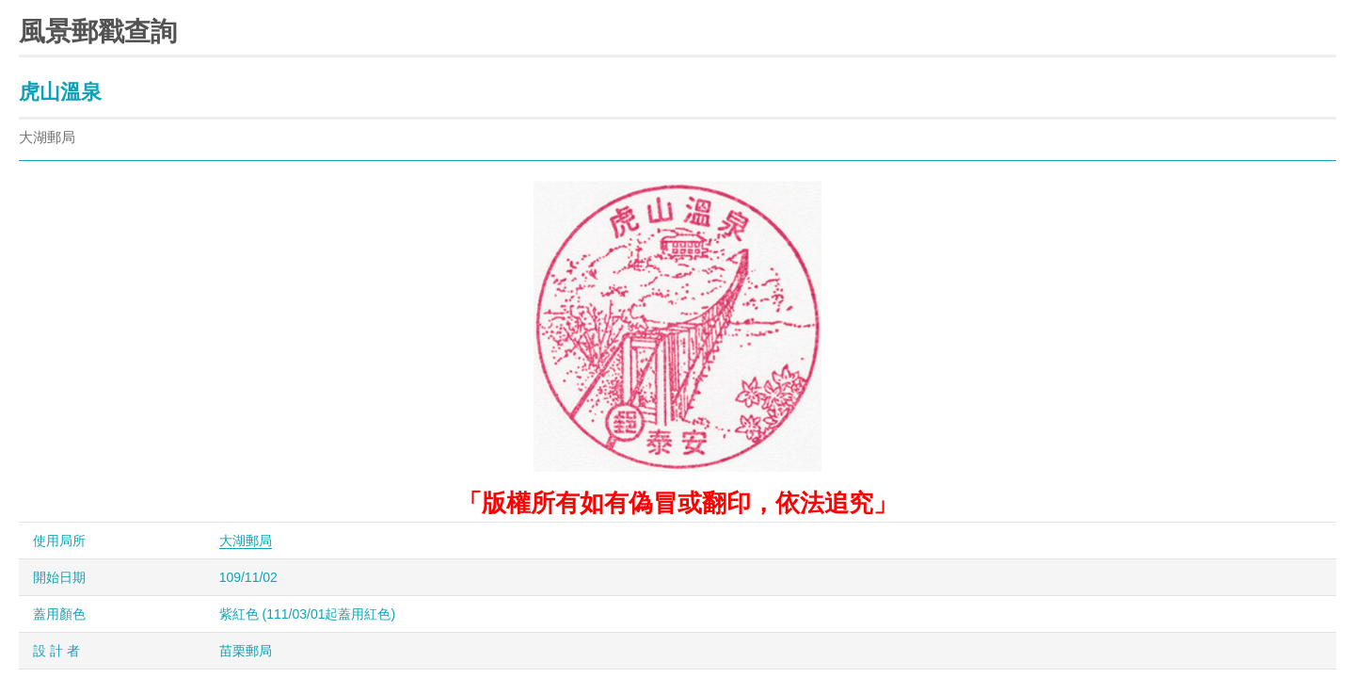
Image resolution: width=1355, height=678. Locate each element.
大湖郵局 (245, 540)
